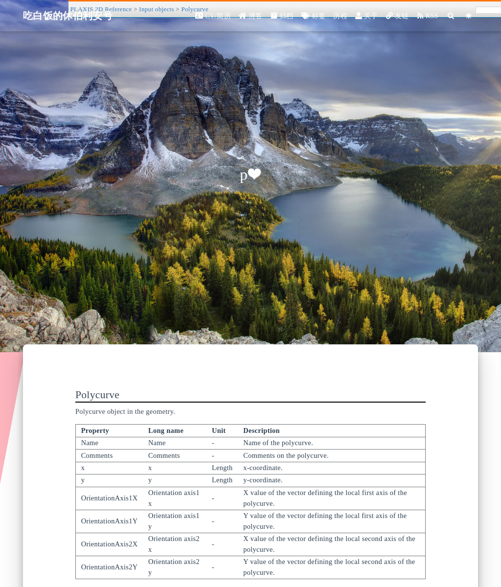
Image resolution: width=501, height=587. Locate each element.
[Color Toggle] (469, 16)
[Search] (451, 16)
